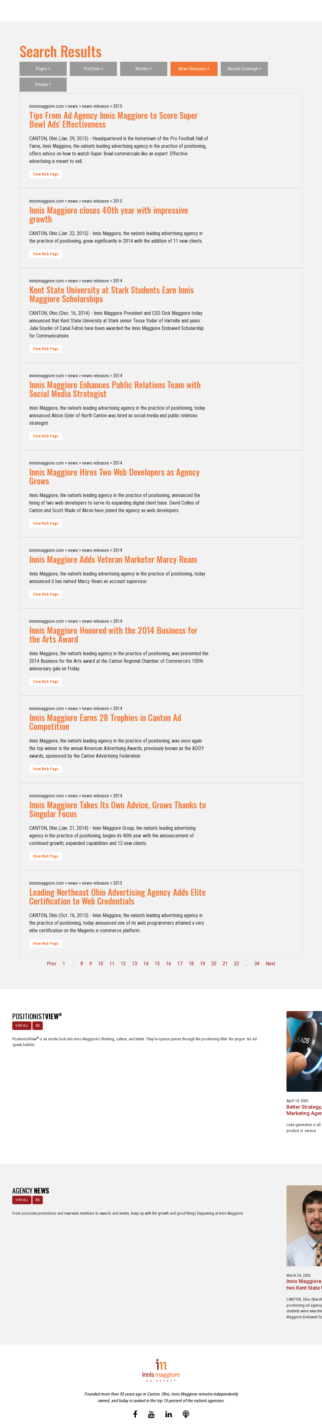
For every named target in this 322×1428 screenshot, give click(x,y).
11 (111, 964)
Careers (130, 1396)
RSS (35, 1023)
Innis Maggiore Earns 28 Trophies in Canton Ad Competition (105, 721)
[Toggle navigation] (308, 11)
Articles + (143, 68)
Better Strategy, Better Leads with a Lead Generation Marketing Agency (115, 1074)
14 (145, 964)
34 (256, 964)
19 (202, 964)
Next (270, 964)
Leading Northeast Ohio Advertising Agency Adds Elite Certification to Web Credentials (117, 896)
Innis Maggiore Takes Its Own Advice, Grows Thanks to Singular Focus (117, 809)
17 (179, 964)
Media (148, 1396)
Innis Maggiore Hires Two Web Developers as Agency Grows (114, 476)
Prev (51, 964)
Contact (164, 1396)
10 (100, 964)
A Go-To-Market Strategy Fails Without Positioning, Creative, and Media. (280, 1071)
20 (213, 964)
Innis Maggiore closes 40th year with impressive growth (108, 214)
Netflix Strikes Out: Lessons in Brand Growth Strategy (200, 1071)
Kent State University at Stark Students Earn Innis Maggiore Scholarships (111, 294)
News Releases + (194, 68)
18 (191, 964)
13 (134, 964)
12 (123, 964)
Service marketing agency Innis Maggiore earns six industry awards (281, 1224)
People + (43, 84)
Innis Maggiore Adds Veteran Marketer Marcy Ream (113, 559)
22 (236, 964)
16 (168, 964)
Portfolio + (93, 68)
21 (225, 964)
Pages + (43, 68)
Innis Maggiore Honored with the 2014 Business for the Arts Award (113, 634)
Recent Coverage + (244, 68)
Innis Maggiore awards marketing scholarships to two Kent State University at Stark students (120, 1228)
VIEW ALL (19, 1023)
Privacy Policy (187, 1396)
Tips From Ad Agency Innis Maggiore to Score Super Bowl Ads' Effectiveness (113, 119)
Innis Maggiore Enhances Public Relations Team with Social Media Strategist (115, 389)
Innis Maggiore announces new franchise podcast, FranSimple (201, 1224)
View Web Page (45, 174)
